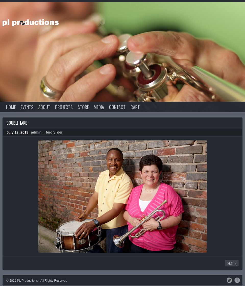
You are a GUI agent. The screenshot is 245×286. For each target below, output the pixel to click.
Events (27, 107)
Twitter (229, 280)
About (44, 107)
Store (83, 107)
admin (36, 132)
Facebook (237, 280)
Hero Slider (53, 132)
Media (99, 107)
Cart (135, 107)
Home (11, 107)
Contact (117, 107)
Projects (64, 107)
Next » (231, 263)
